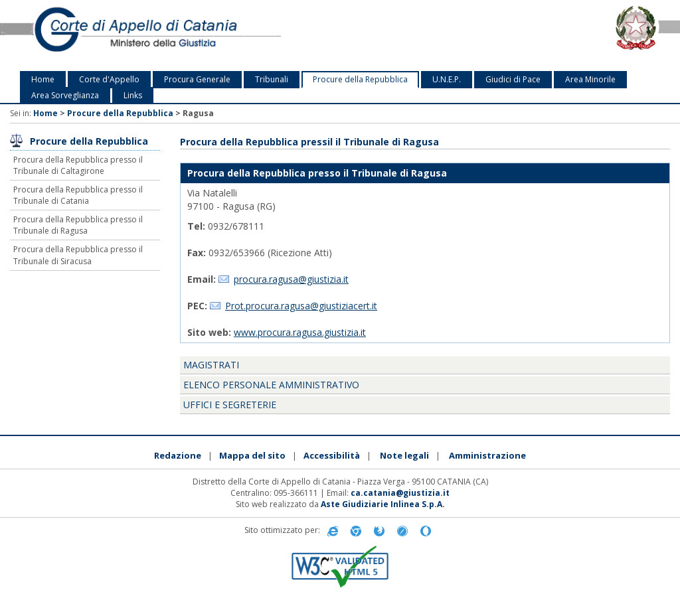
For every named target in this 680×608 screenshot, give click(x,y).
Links (133, 95)
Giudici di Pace (513, 79)
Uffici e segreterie (229, 404)
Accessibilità (331, 455)
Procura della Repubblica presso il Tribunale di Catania (78, 195)
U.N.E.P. (446, 79)
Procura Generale (197, 79)
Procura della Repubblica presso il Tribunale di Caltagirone (78, 165)
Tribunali (271, 79)
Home (42, 79)
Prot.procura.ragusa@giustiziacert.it (301, 305)
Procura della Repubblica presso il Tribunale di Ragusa (78, 225)
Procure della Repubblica (360, 79)
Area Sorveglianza (65, 95)
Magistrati (211, 364)
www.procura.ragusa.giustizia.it (300, 332)
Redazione (177, 455)
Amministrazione (487, 455)
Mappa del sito (252, 455)
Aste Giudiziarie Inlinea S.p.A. (383, 504)
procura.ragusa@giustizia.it (291, 279)
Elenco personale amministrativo (271, 384)
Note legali (404, 455)
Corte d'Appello (109, 79)
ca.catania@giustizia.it (400, 492)
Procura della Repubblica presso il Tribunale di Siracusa (78, 255)
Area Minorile (590, 79)
